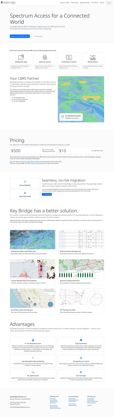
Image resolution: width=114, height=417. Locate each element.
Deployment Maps (85, 2)
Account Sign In (72, 398)
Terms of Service (53, 405)
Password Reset (72, 401)
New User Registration (73, 400)
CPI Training (95, 2)
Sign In (109, 2)
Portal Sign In (53, 398)
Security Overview (54, 406)
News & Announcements (92, 401)
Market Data (74, 2)
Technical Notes (90, 400)
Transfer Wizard (30, 161)
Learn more (38, 36)
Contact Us (89, 405)
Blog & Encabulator (91, 402)
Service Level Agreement (38, 163)
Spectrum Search (65, 2)
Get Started (47, 194)
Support (102, 2)
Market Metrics (53, 402)
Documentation (90, 398)
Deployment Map (54, 401)
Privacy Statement (73, 405)
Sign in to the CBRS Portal (20, 36)
